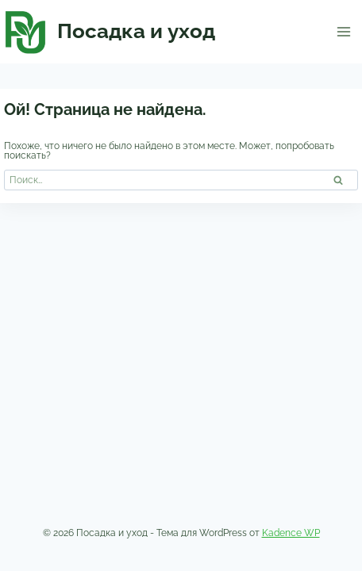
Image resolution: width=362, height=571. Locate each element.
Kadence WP (291, 532)
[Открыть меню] (343, 31)
